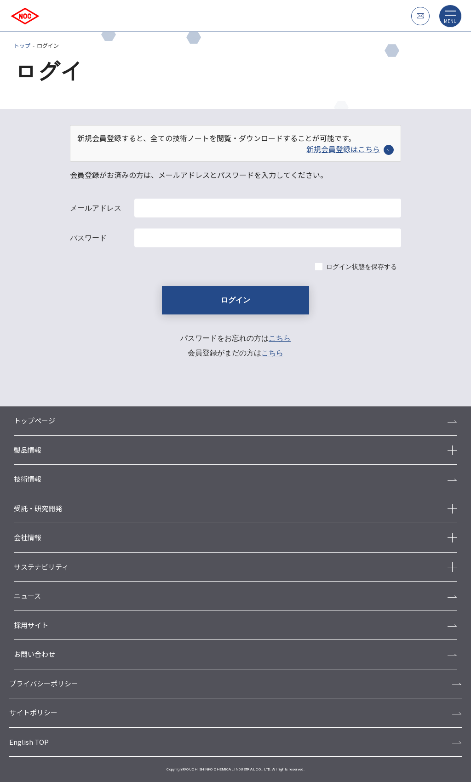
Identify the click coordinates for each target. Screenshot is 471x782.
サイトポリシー (33, 712)
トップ (22, 45)
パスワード (88, 238)
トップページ (34, 420)
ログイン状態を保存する (361, 266)
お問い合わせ (34, 654)
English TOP (29, 742)
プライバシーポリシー (43, 683)
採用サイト (31, 625)
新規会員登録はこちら (350, 148)
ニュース (27, 595)
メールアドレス (95, 208)
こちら (280, 338)
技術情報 (27, 479)
